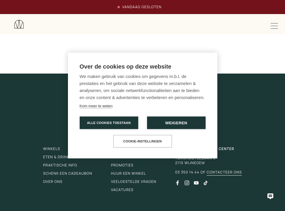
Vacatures (122, 189)
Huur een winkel (128, 173)
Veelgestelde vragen (133, 181)
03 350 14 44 (187, 172)
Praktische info (60, 165)
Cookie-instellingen (142, 141)
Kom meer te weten (96, 106)
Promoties (122, 165)
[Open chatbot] (270, 196)
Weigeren (176, 123)
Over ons (52, 181)
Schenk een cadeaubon (67, 173)
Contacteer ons (224, 172)
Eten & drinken (58, 156)
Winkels (51, 148)
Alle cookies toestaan (109, 123)
